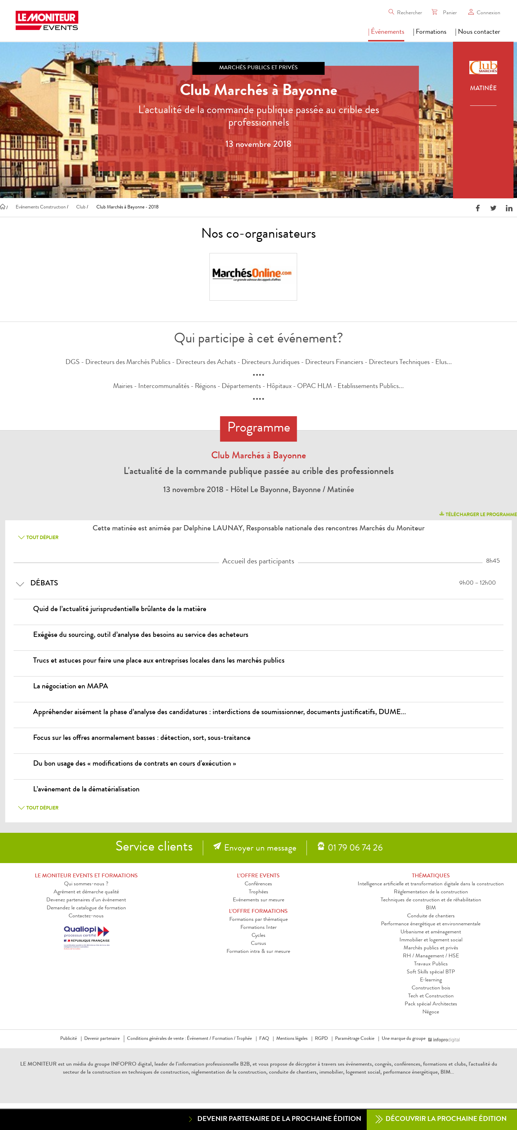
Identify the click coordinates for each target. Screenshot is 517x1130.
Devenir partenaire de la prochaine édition (274, 1119)
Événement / (199, 1038)
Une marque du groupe (405, 1038)
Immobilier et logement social (430, 940)
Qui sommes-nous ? (86, 884)
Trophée (244, 1038)
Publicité (68, 1038)
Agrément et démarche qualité (86, 892)
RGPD (321, 1038)
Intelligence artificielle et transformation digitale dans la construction (431, 884)
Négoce (430, 1012)
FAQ (264, 1038)
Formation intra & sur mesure (258, 952)
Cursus (258, 944)
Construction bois (431, 988)
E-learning (431, 980)
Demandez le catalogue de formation (86, 908)
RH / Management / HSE (431, 956)
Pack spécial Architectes (431, 1004)
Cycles (258, 936)
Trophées (258, 892)
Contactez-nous (86, 916)
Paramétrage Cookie (354, 1038)
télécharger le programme (477, 513)
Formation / (224, 1038)
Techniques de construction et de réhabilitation (431, 900)
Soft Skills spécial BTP (431, 972)
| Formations (429, 32)
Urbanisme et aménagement (430, 932)
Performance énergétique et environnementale (430, 924)
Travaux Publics (431, 964)
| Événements (386, 32)
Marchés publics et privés (431, 948)
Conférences (258, 884)
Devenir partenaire (102, 1038)
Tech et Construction (431, 996)
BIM (431, 908)
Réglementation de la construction (431, 892)
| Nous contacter (477, 32)
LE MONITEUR (38, 1064)
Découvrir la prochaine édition (441, 1119)
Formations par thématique (258, 920)
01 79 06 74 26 (355, 848)
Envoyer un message (260, 848)
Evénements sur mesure (258, 900)
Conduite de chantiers (431, 916)
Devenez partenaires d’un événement (86, 900)
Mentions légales (292, 1038)
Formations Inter (258, 928)
